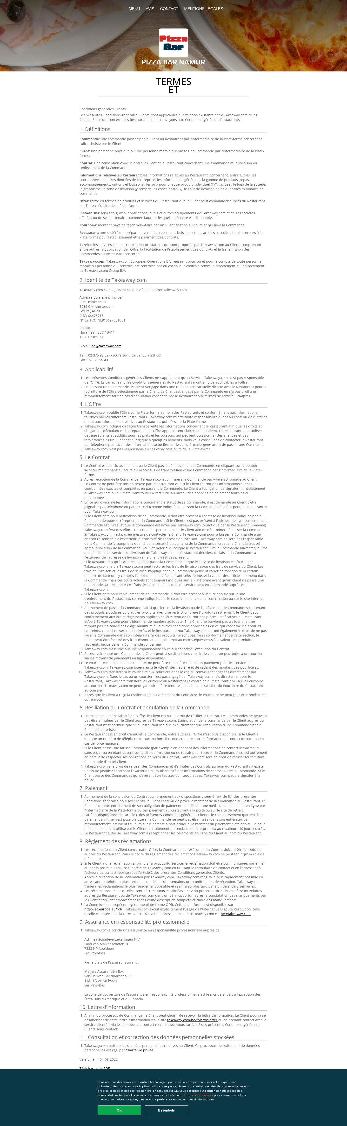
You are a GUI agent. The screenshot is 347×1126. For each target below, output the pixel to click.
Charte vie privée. (140, 1050)
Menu (134, 9)
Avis (150, 9)
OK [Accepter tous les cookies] (119, 1110)
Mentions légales (203, 9)
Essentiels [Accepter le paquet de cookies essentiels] (166, 1110)
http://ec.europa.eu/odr (103, 909)
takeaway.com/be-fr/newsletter (192, 1020)
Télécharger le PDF (95, 1068)
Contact (169, 9)
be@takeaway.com (106, 346)
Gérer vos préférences (198, 1095)
